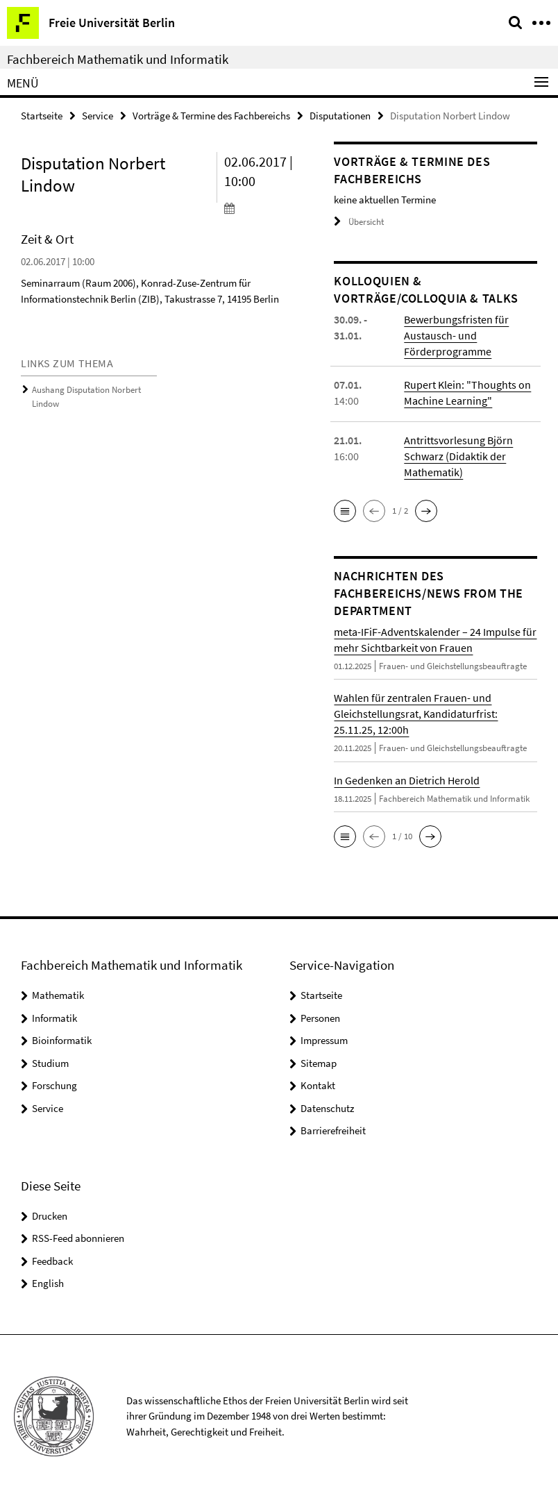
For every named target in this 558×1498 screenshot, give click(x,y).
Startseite (41, 115)
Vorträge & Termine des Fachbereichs (211, 115)
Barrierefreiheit (333, 1130)
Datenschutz (327, 1108)
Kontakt (318, 1085)
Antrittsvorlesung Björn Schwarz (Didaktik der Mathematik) (458, 456)
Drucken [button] (49, 1215)
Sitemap (319, 1063)
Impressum (324, 1040)
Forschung (54, 1085)
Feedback (52, 1261)
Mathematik (58, 995)
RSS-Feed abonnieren (78, 1238)
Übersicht (359, 222)
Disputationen (340, 115)
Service (97, 115)
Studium (50, 1063)
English (48, 1283)
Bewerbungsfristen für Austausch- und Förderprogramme (456, 335)
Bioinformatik (62, 1040)
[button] (345, 511)
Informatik (54, 1018)
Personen (320, 1018)
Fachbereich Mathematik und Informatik (117, 59)
